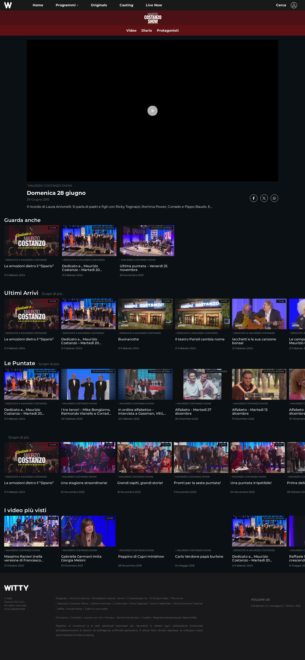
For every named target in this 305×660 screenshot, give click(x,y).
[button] (67, 5)
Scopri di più (52, 294)
